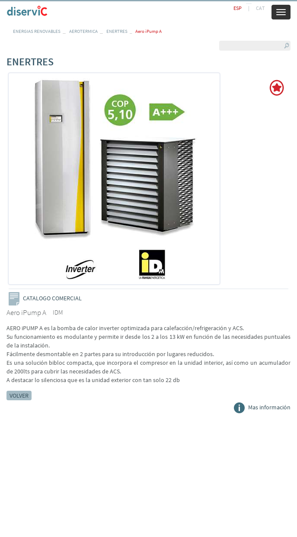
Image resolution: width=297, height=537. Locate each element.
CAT (260, 8)
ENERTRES (117, 31)
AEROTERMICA (83, 31)
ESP (237, 8)
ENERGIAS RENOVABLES (37, 31)
